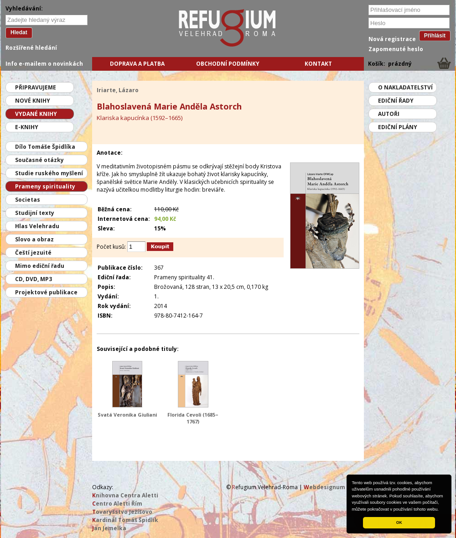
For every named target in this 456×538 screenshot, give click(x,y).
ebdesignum (324, 487)
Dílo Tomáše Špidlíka (45, 147)
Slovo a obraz (34, 239)
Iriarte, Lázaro (118, 90)
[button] (441, 510)
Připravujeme (35, 87)
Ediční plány (397, 127)
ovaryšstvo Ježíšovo (122, 512)
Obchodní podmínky (227, 64)
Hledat (18, 32)
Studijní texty (34, 213)
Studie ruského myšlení (49, 173)
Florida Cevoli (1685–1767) (192, 418)
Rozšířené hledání (31, 48)
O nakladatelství (405, 87)
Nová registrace (392, 39)
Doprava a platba (137, 64)
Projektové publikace (46, 292)
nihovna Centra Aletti (125, 495)
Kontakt (318, 64)
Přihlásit (435, 35)
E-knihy (26, 127)
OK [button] (399, 522)
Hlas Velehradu (37, 226)
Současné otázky (39, 160)
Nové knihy (32, 100)
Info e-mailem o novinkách (44, 64)
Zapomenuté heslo (395, 49)
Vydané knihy (36, 114)
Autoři (388, 114)
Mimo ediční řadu (39, 266)
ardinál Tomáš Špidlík (125, 520)
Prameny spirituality (45, 186)
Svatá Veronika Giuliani (127, 414)
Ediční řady (396, 100)
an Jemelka (109, 528)
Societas (27, 200)
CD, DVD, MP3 (33, 279)
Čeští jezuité (33, 252)
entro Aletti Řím (117, 503)
